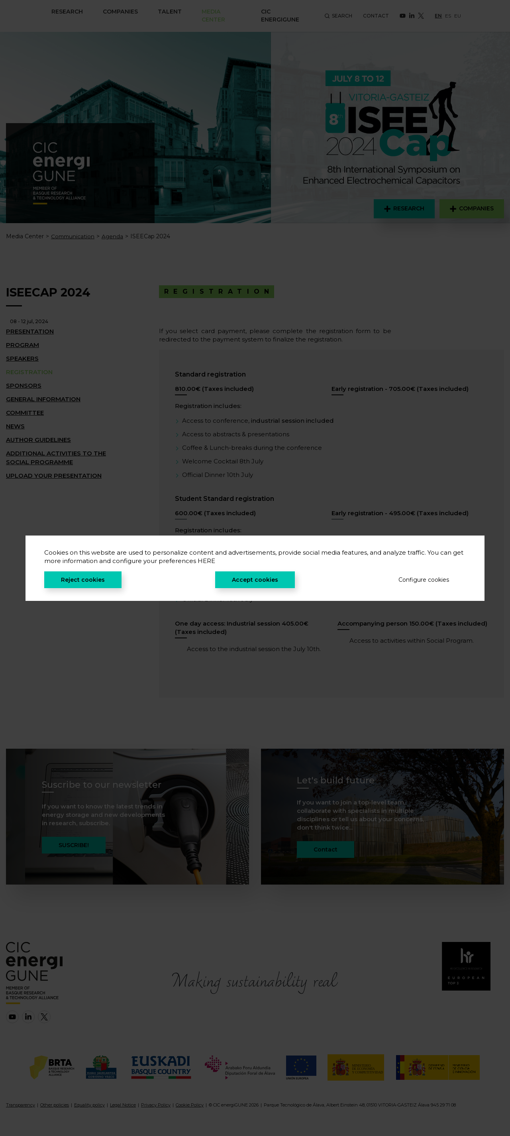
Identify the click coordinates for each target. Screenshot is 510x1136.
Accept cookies (255, 579)
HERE (206, 561)
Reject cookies (83, 579)
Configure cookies (423, 579)
